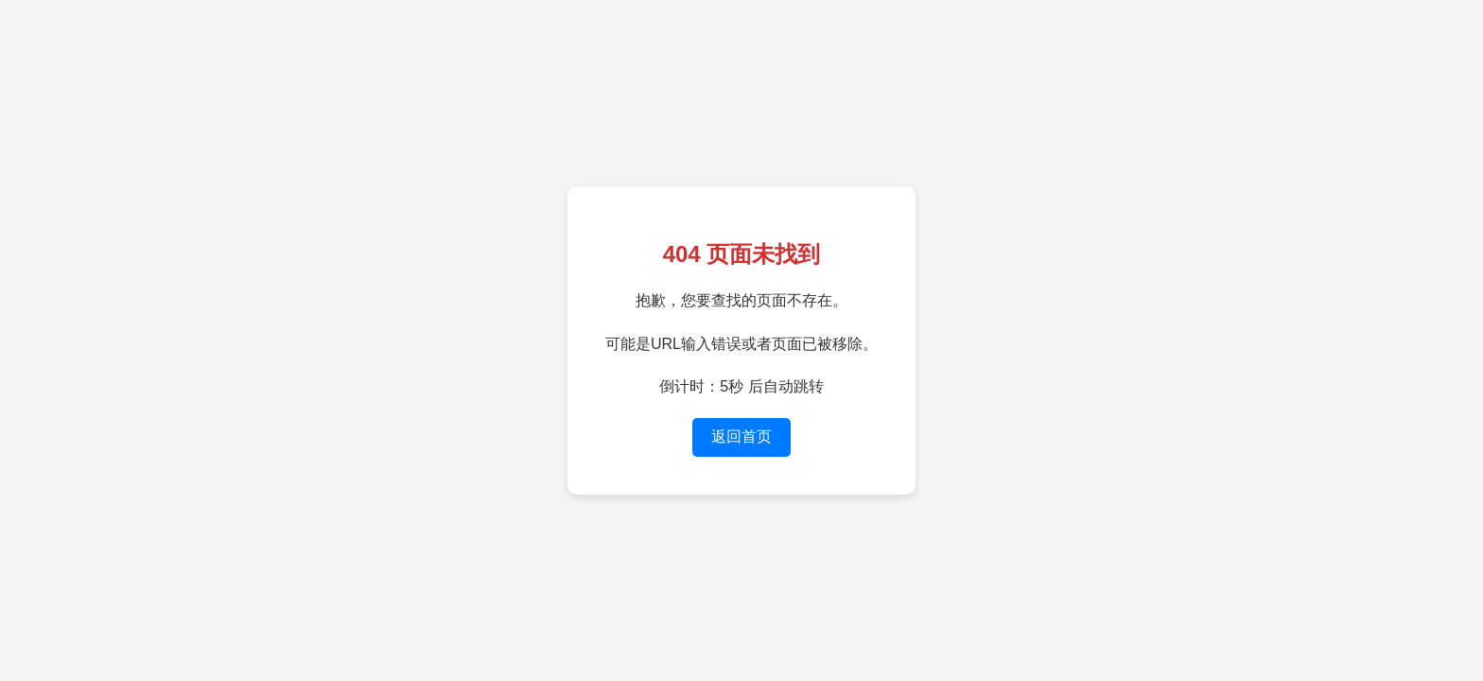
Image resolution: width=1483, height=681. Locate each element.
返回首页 (741, 436)
